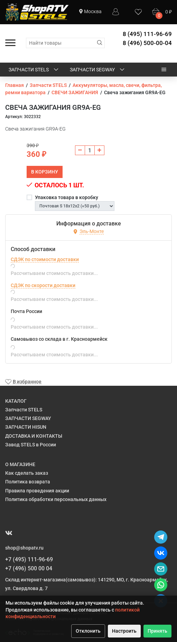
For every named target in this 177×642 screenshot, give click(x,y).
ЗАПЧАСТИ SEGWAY (97, 70)
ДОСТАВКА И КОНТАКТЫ (33, 436)
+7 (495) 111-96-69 (29, 559)
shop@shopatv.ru (24, 548)
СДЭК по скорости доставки (43, 285)
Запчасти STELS (34, 70)
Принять (157, 631)
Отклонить (88, 631)
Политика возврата (27, 481)
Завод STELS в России (30, 444)
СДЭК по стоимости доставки (45, 259)
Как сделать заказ (26, 473)
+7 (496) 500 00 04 (28, 568)
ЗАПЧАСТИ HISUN (25, 427)
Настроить (124, 631)
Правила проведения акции (37, 490)
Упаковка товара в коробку (66, 197)
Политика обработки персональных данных (55, 499)
